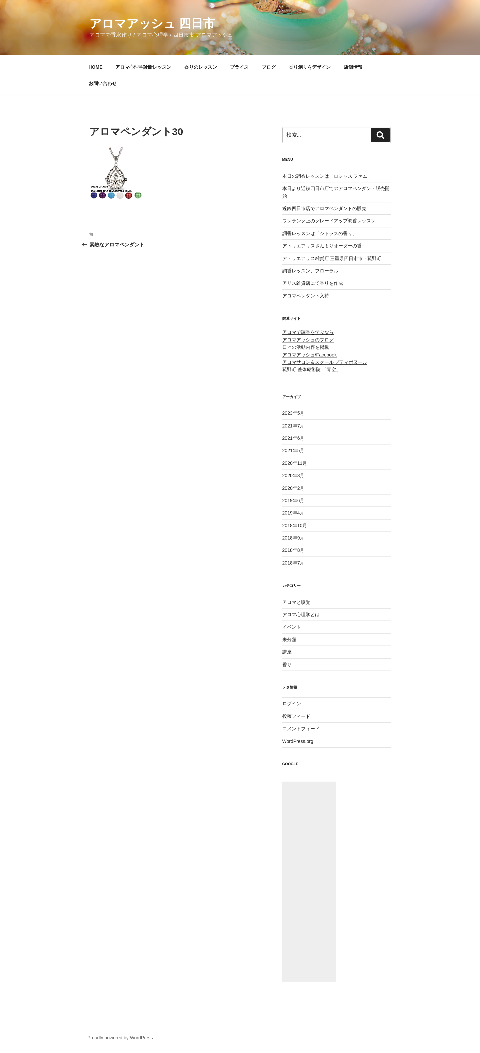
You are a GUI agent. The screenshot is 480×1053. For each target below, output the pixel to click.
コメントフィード (301, 728)
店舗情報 (353, 67)
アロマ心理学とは (301, 614)
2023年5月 (293, 413)
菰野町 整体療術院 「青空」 (311, 369)
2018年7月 (293, 563)
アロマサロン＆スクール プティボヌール (325, 362)
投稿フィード (296, 716)
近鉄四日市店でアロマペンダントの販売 (324, 208)
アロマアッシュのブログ (308, 339)
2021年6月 (293, 438)
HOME (96, 67)
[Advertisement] (309, 882)
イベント (291, 627)
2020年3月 (293, 475)
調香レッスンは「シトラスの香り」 (319, 233)
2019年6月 (293, 500)
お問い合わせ (103, 83)
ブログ (269, 67)
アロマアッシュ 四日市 (152, 23)
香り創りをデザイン (310, 67)
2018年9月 (293, 538)
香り (287, 664)
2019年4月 (293, 512)
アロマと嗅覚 (296, 602)
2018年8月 (293, 550)
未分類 (289, 639)
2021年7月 (293, 425)
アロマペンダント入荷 (305, 295)
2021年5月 (293, 450)
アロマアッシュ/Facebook (309, 354)
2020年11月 (294, 463)
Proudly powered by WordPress (120, 1037)
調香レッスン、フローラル (310, 270)
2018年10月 (294, 525)
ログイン (291, 703)
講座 (287, 652)
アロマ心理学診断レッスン (143, 67)
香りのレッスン (200, 67)
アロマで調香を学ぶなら (308, 332)
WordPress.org (297, 741)
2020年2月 (293, 488)
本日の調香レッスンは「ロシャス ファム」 (327, 176)
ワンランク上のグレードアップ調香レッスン (329, 220)
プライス (239, 67)
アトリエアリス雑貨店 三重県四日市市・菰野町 (332, 258)
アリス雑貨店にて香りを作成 (312, 283)
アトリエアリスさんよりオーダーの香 (322, 245)
